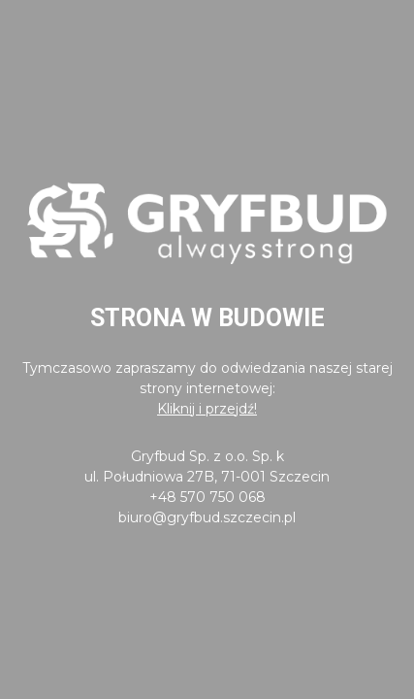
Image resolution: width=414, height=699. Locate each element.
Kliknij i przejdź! (207, 408)
